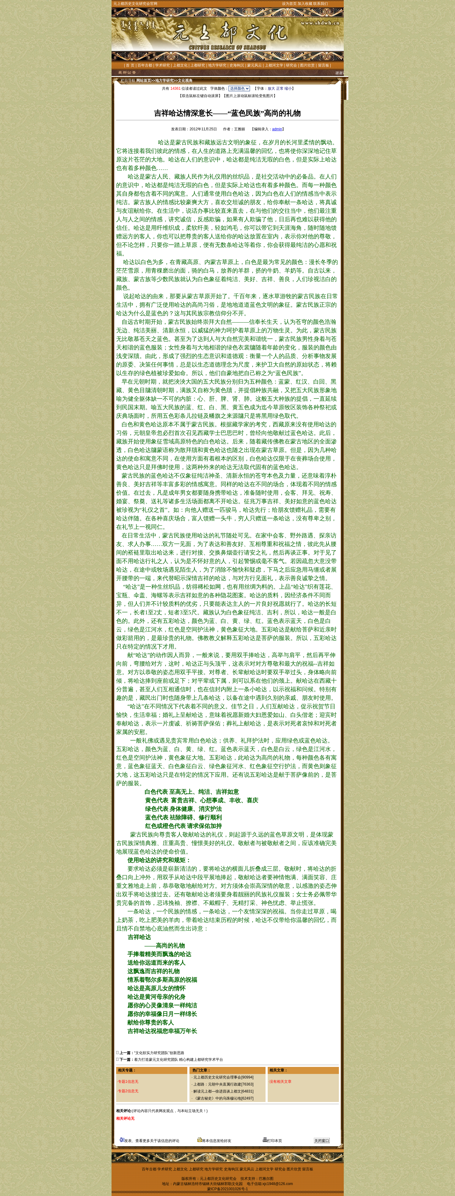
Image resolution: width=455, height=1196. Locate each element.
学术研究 (162, 65)
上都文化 (180, 65)
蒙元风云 (254, 65)
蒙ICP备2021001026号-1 (227, 1189)
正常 (280, 88)
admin (277, 129)
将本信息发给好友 (214, 1141)
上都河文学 (274, 65)
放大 (271, 88)
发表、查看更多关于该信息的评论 (149, 1141)
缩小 (288, 88)
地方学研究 (217, 65)
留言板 (323, 65)
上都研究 (197, 65)
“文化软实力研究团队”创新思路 (159, 1053)
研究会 (291, 65)
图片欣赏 (307, 65)
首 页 (130, 65)
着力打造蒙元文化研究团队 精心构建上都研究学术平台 (178, 1059)
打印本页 (272, 1141)
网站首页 (143, 80)
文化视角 (185, 80)
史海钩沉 (236, 65)
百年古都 (145, 65)
